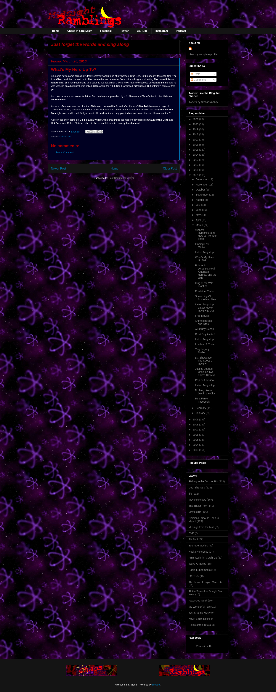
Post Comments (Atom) (121, 178)
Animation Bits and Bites (203, 322)
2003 (196, 450)
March (200, 225)
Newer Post (58, 168)
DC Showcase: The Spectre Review (203, 360)
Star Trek (194, 576)
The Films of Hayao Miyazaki (205, 582)
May (198, 214)
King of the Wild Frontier (204, 285)
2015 (196, 149)
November (202, 184)
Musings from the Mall (201, 527)
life (190, 493)
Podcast (181, 30)
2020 (196, 124)
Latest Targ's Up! (204, 252)
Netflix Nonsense (198, 551)
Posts (195, 73)
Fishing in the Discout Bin (203, 481)
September (202, 194)
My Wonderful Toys (200, 606)
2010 (196, 175)
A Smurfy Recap (204, 329)
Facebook (106, 30)
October (201, 189)
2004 (196, 444)
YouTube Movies (198, 545)
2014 (196, 154)
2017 (196, 139)
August (200, 199)
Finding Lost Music (202, 246)
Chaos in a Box (205, 646)
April (199, 220)
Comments (198, 79)
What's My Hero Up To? (204, 259)
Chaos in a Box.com (79, 30)
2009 (196, 419)
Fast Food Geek (198, 600)
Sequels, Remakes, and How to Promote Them (205, 234)
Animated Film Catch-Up (203, 557)
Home (55, 30)
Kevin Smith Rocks (199, 618)
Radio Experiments (200, 569)
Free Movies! (202, 315)
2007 (196, 429)
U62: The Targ (197, 487)
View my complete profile (203, 54)
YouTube (142, 30)
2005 (196, 439)
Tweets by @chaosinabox (203, 102)
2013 (196, 159)
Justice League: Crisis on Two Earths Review (205, 372)
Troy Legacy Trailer (202, 351)
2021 (196, 119)
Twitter (124, 30)
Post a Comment (65, 152)
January (201, 413)
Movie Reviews (197, 499)
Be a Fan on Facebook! (202, 400)
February (201, 408)
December (202, 179)
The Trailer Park (198, 505)
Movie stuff (65, 136)
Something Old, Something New (205, 298)
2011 (196, 169)
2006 (196, 434)
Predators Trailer (204, 291)
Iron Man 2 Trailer (205, 344)
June (199, 209)
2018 (196, 134)
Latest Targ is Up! (205, 385)
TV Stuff (193, 539)
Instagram (161, 30)
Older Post (170, 168)
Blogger (156, 684)
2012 (196, 164)
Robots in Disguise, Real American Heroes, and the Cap (205, 271)
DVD (191, 533)
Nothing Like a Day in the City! (205, 392)
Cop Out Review (204, 380)
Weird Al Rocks (197, 563)
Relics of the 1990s (200, 624)
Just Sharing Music (200, 612)
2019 (196, 129)
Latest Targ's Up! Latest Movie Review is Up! (204, 307)
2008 (196, 424)
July (198, 204)
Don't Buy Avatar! (205, 334)
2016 (196, 144)
